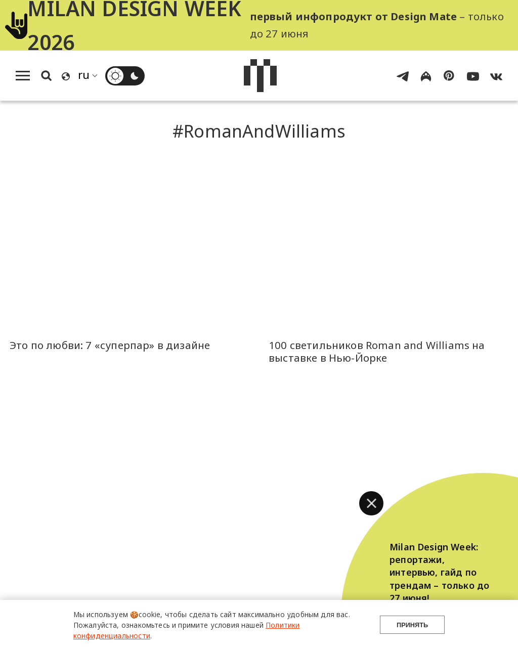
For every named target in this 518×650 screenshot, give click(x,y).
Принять (412, 625)
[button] (371, 503)
